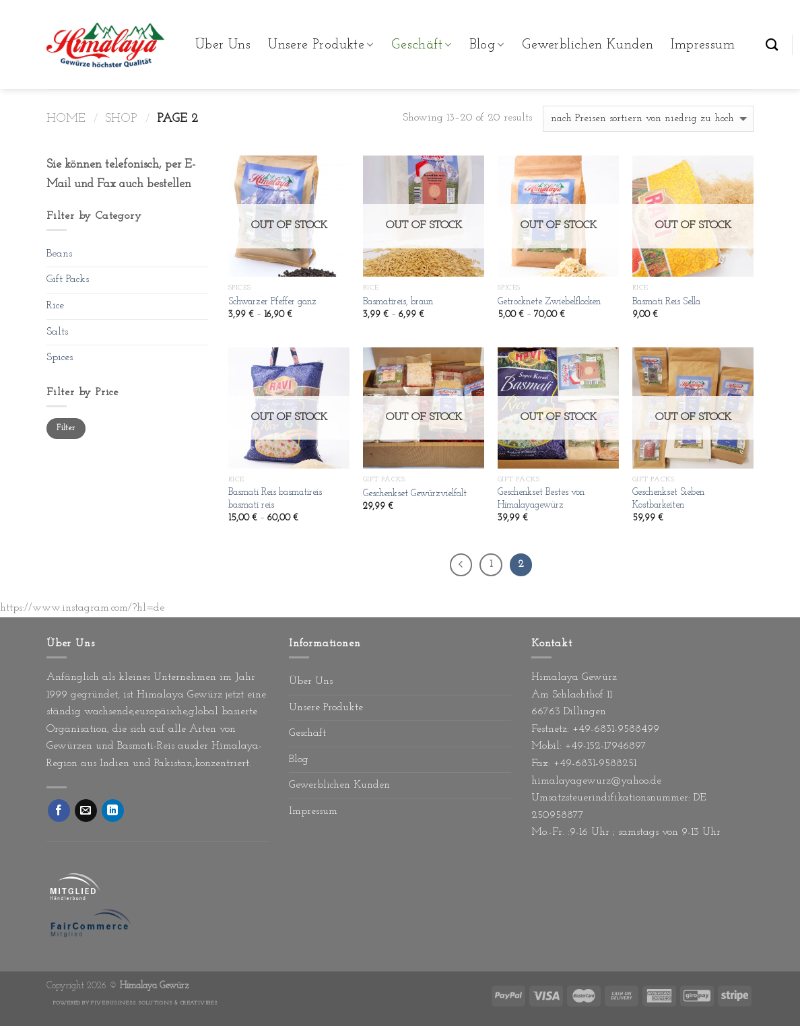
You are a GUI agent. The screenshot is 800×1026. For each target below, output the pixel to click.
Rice (55, 305)
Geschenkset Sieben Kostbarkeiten (668, 498)
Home (66, 118)
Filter (66, 428)
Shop (121, 118)
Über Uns (223, 45)
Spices (59, 357)
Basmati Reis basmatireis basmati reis (275, 498)
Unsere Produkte (321, 45)
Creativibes (199, 1003)
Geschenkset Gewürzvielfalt (415, 494)
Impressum (703, 45)
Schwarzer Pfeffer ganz (272, 302)
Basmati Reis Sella (666, 302)
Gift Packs (67, 279)
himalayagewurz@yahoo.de (596, 781)
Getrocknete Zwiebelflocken (549, 302)
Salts (57, 332)
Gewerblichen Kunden (588, 45)
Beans (59, 253)
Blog (486, 45)
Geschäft (421, 45)
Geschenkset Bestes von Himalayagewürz (541, 498)
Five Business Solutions (131, 1003)
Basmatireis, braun (398, 302)
